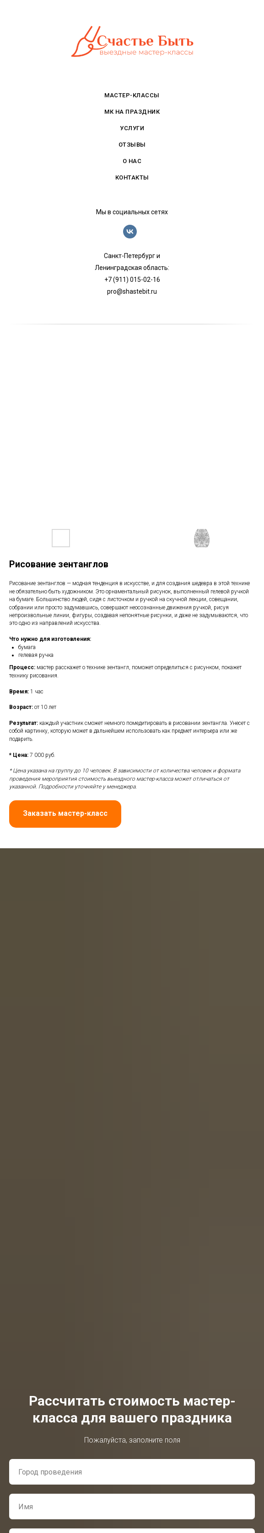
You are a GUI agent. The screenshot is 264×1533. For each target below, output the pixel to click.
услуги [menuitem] (132, 128)
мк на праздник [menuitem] (132, 111)
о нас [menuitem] (132, 161)
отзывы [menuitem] (132, 144)
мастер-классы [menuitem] (132, 95)
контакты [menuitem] (132, 177)
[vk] (130, 236)
